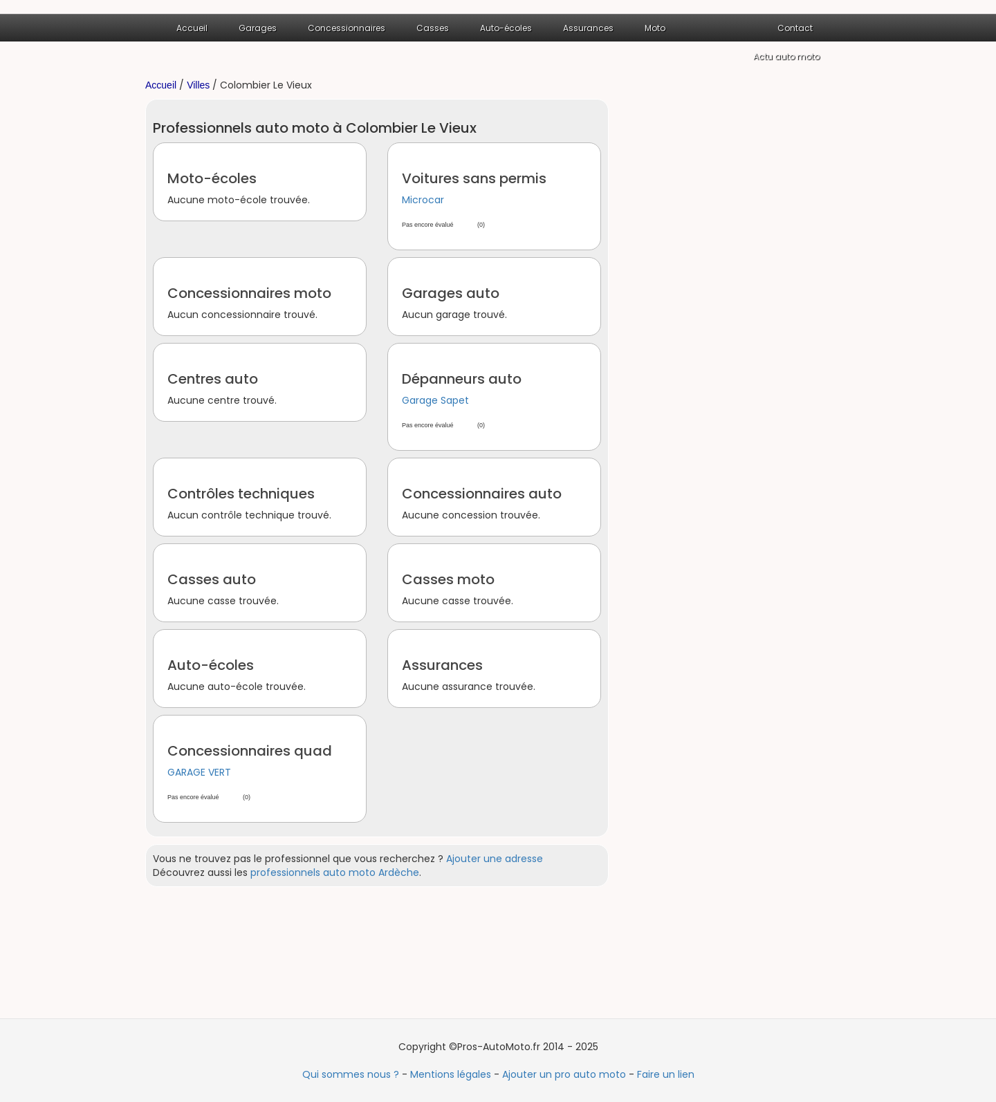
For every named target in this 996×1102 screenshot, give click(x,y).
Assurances (588, 28)
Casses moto (448, 579)
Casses (432, 28)
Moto (655, 28)
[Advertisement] (740, 306)
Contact (795, 28)
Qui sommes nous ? (350, 1074)
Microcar (423, 200)
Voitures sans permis (474, 178)
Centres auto (212, 379)
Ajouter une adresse (494, 859)
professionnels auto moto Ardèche (334, 872)
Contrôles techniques (241, 493)
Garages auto (450, 293)
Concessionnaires (346, 28)
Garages (258, 28)
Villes (198, 85)
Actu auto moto (786, 56)
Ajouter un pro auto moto (564, 1074)
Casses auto (211, 579)
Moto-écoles (212, 178)
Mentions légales (450, 1074)
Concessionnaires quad (249, 750)
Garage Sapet (435, 400)
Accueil (192, 28)
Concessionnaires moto (249, 293)
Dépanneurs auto (462, 379)
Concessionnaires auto (482, 493)
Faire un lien (665, 1074)
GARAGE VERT (199, 772)
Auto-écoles (506, 28)
